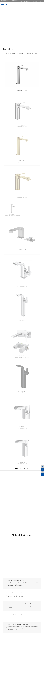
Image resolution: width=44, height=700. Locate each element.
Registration (27, 1)
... (25, 468)
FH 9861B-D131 (22, 89)
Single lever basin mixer (22, 90)
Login (20, 1)
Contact (34, 1)
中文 (40, 1)
